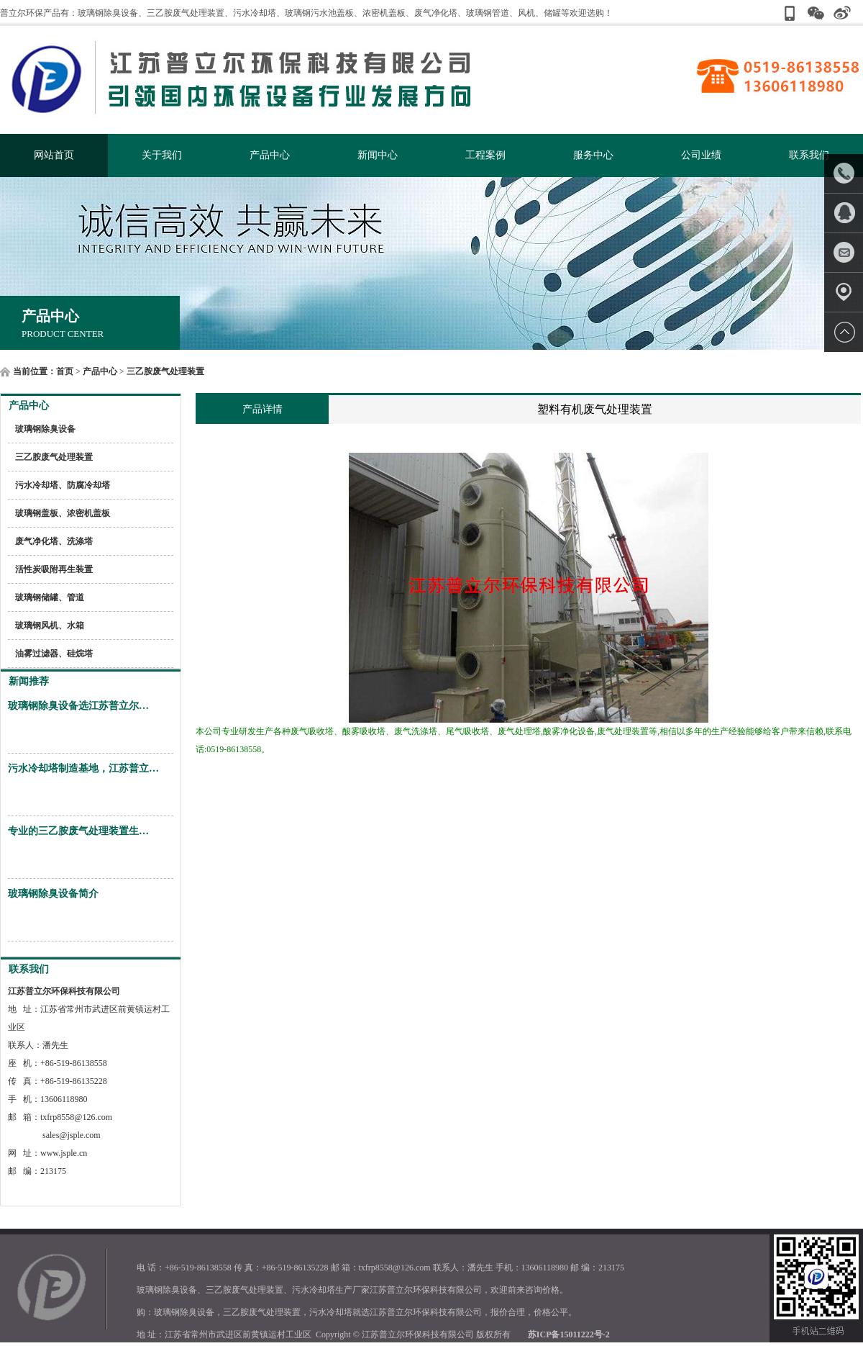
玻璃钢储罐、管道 (49, 597)
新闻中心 (377, 155)
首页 (64, 371)
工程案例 (485, 155)
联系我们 (809, 155)
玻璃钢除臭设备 (45, 429)
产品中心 (270, 155)
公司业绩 (701, 155)
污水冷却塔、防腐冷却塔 (62, 485)
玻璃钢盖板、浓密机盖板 (62, 513)
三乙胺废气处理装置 (165, 371)
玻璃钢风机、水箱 (49, 625)
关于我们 (162, 155)
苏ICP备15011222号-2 (569, 1334)
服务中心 (593, 155)
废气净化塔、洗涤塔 (54, 541)
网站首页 (54, 155)
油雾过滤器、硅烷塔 (54, 654)
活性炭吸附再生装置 (54, 569)
